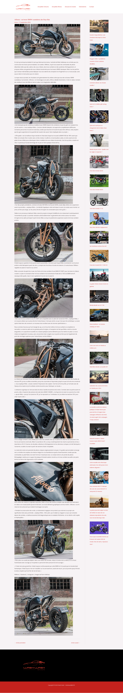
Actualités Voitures (42, 7)
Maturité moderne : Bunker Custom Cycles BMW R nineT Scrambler (98, 451)
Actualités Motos (56, 7)
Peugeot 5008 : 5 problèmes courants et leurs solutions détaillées (98, 61)
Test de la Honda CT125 (97, 208)
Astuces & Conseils (68, 7)
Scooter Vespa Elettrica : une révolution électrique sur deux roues (98, 37)
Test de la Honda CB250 (97, 171)
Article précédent (20, 643)
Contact (89, 7)
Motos (16, 22)
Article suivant (75, 643)
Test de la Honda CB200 (97, 189)
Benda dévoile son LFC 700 (97, 313)
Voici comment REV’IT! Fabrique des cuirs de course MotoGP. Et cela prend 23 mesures (99, 499)
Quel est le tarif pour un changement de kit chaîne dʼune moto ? (99, 128)
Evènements (80, 7)
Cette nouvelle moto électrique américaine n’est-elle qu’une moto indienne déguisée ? (99, 475)
